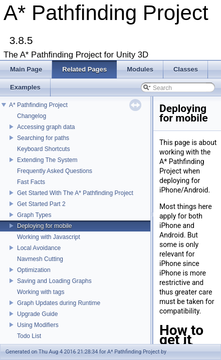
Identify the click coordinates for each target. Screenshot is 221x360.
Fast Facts (31, 182)
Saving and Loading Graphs (54, 281)
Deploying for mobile (44, 226)
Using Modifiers (38, 325)
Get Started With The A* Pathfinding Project (75, 193)
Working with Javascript (48, 237)
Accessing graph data (46, 127)
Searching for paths (43, 138)
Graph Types (34, 215)
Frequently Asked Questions (54, 171)
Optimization (34, 270)
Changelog (31, 116)
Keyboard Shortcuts (43, 149)
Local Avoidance (39, 248)
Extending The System (47, 160)
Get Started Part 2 (41, 204)
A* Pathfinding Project (38, 105)
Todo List (29, 336)
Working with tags (40, 292)
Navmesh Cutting (40, 259)
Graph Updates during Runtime (58, 303)
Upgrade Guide (37, 314)
